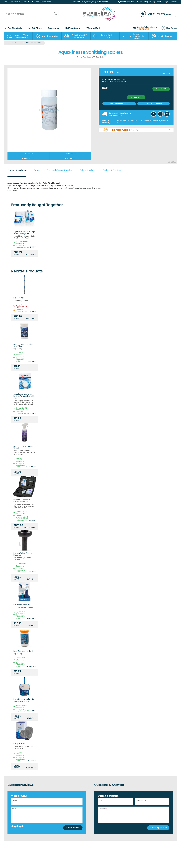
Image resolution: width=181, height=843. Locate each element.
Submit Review (73, 827)
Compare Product (119, 103)
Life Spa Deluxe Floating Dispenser (22, 554)
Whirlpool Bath (93, 28)
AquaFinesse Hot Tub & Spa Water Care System (24, 233)
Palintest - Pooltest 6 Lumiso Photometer (21, 501)
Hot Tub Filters (35, 28)
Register (174, 2)
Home (6, 2)
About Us (26, 2)
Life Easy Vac (18, 298)
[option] (18, 36)
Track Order (46, 2)
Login (166, 2)
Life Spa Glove (19, 744)
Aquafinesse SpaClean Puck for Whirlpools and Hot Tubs (24, 396)
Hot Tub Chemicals (13, 28)
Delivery (35, 2)
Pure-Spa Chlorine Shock (23, 651)
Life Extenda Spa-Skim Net (23, 699)
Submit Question (158, 827)
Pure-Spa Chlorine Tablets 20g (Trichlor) (23, 345)
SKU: (164, 73)
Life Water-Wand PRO (22, 605)
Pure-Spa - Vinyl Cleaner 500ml (23, 447)
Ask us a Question (153, 103)
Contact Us (15, 2)
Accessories (53, 28)
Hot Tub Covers (72, 28)
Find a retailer (136, 97)
